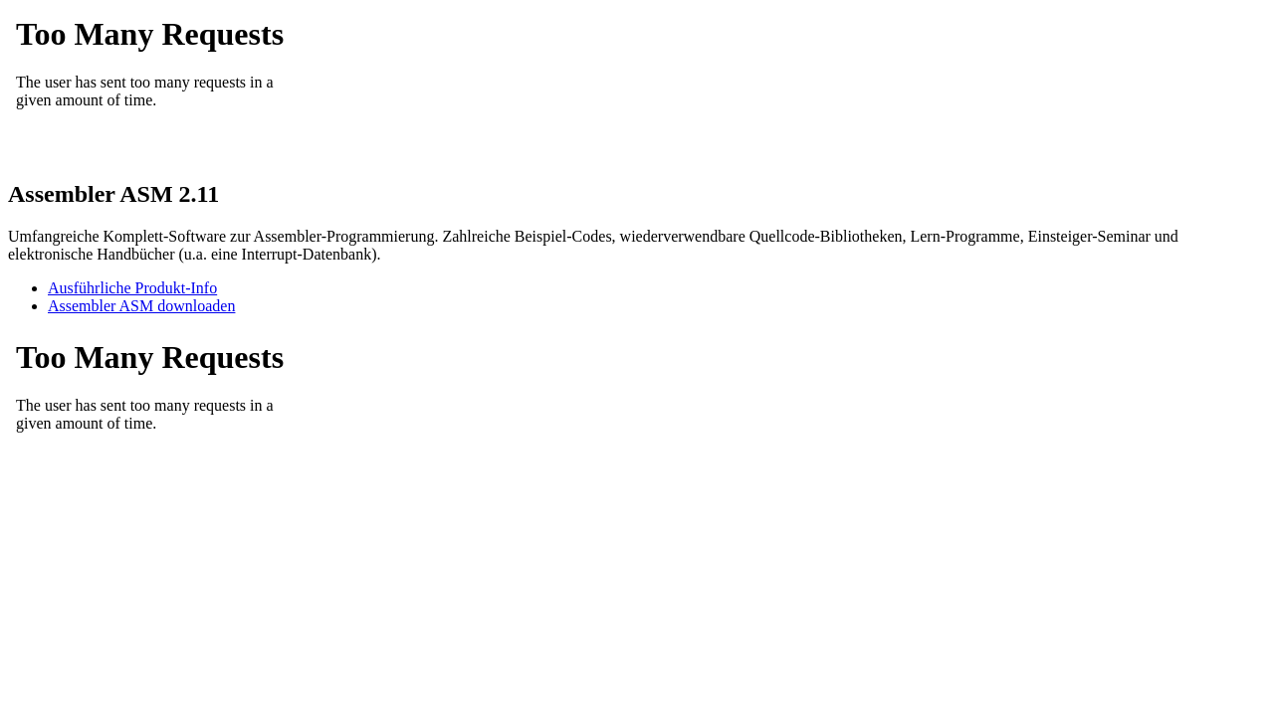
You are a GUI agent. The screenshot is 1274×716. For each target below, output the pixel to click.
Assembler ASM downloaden (141, 305)
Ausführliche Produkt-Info (132, 287)
